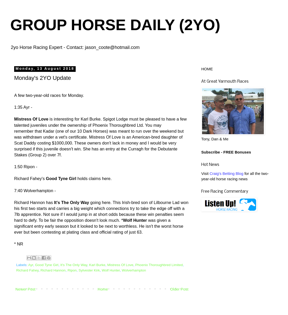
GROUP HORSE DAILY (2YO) (115, 24)
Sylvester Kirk (89, 270)
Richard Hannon (53, 270)
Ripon (71, 270)
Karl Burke (97, 265)
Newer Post (25, 289)
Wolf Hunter (111, 270)
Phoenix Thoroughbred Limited (159, 265)
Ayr (30, 265)
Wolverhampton (134, 270)
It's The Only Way (73, 265)
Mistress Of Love (120, 265)
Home (103, 289)
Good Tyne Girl (46, 265)
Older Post (179, 289)
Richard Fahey (27, 270)
